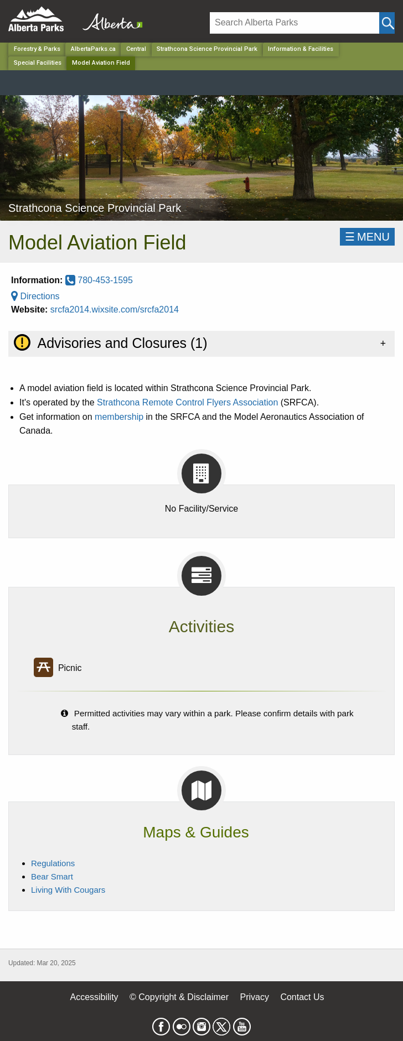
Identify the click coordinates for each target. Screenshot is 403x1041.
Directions (35, 296)
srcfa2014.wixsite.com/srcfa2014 (114, 309)
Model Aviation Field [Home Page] (101, 62)
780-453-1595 (99, 280)
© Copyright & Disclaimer (179, 997)
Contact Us (302, 997)
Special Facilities (37, 62)
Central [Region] (136, 49)
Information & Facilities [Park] (300, 49)
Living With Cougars (68, 889)
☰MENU (367, 237)
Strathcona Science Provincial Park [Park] (207, 49)
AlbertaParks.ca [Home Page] (93, 49)
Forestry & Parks (37, 49)
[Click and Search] (387, 23)
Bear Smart (52, 876)
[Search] (294, 23)
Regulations (53, 863)
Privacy (254, 997)
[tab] (201, 343)
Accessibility (94, 997)
